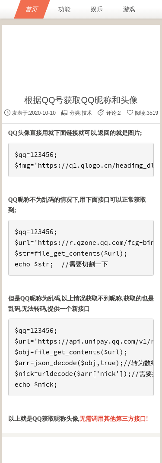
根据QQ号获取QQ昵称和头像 (80, 100)
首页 (32, 9)
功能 (64, 9)
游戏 (129, 9)
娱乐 (97, 9)
